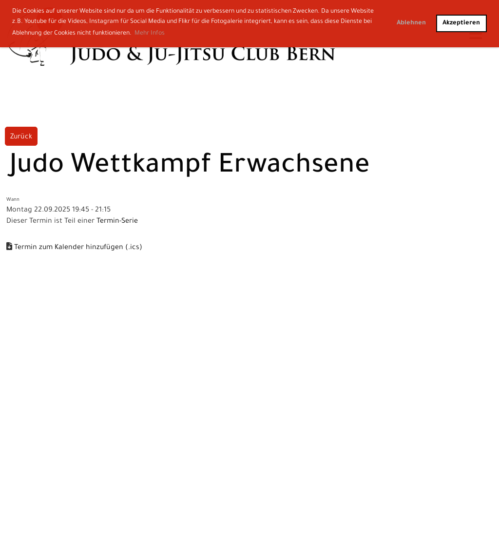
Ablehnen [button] (411, 23)
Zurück (21, 137)
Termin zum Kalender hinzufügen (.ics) (78, 248)
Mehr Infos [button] (149, 33)
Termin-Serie (117, 222)
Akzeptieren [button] (461, 23)
